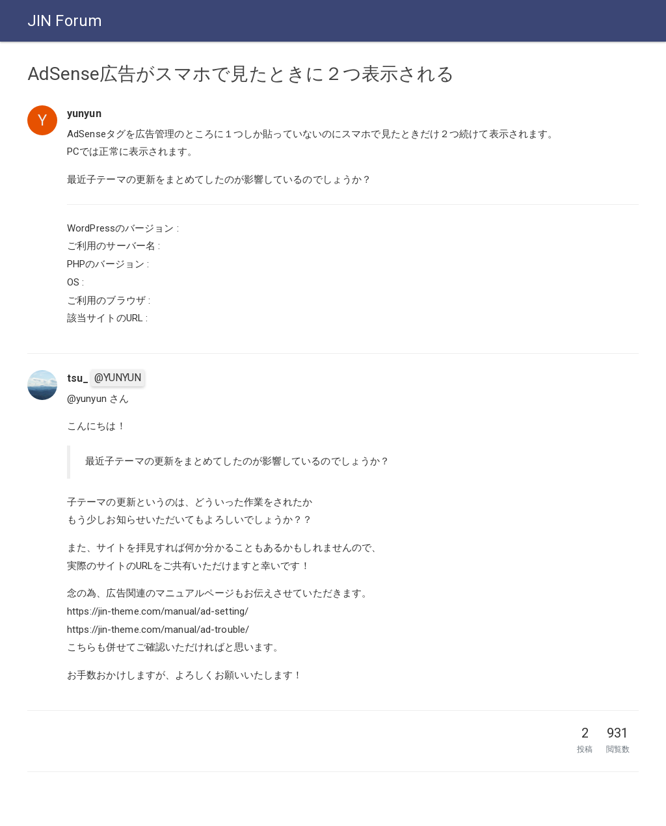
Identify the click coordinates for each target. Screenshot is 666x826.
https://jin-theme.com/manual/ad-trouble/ (158, 629)
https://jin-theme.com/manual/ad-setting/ (157, 611)
